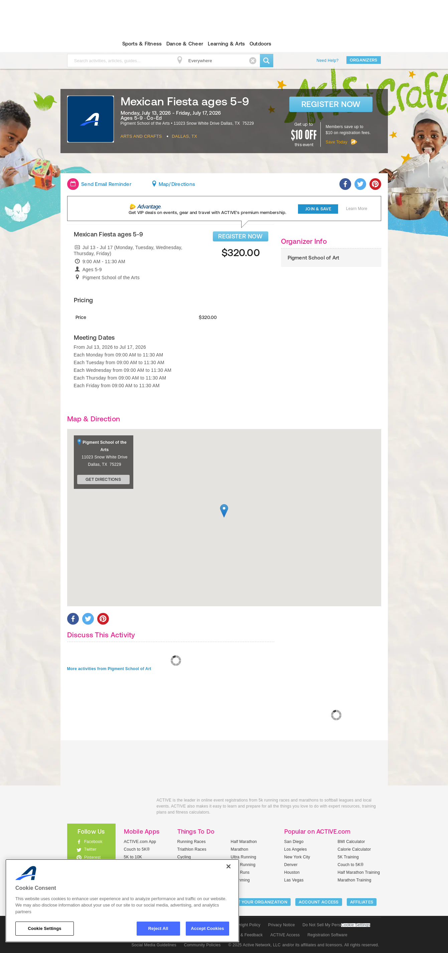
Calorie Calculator (354, 849)
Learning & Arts (226, 43)
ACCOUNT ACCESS (319, 902)
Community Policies (202, 945)
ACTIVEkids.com (85, 43)
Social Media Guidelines (154, 945)
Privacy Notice (281, 925)
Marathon (240, 849)
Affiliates (362, 902)
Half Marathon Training (359, 872)
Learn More (356, 208)
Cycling (184, 857)
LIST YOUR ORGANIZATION (259, 902)
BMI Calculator (351, 841)
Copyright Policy (245, 925)
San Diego (294, 841)
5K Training (348, 857)
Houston (292, 872)
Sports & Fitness (142, 43)
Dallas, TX (184, 136)
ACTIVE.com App (140, 841)
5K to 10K (133, 857)
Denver (291, 864)
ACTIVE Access (285, 935)
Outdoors (261, 43)
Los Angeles (295, 849)
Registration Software (327, 935)
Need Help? (328, 60)
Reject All (158, 928)
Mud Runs (240, 872)
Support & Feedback (244, 935)
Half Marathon (244, 841)
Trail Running (243, 864)
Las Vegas (294, 880)
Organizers (364, 60)
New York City (297, 857)
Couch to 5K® (137, 849)
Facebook (93, 841)
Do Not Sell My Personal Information (336, 925)
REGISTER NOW (240, 236)
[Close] (228, 866)
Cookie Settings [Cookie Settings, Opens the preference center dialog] (44, 928)
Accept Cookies (207, 928)
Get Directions (103, 479)
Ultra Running (244, 857)
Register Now (330, 104)
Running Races (191, 841)
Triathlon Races (191, 849)
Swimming (240, 880)
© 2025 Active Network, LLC (254, 945)
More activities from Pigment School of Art (109, 668)
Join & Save (318, 208)
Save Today (336, 142)
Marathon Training (354, 880)
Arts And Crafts (141, 136)
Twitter (90, 849)
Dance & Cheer (184, 43)
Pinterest (92, 857)
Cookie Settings (355, 925)
